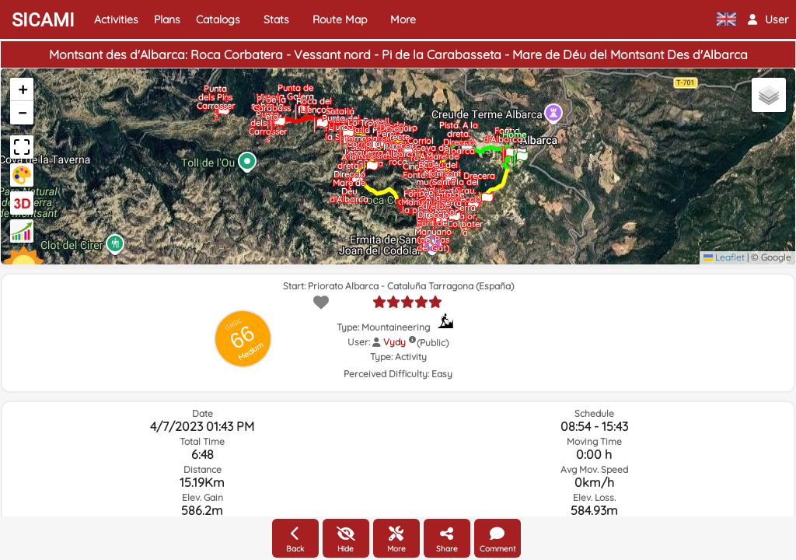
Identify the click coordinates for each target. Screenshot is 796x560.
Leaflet (724, 257)
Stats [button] (276, 19)
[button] (768, 19)
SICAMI (43, 20)
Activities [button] (116, 19)
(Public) (433, 342)
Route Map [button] (339, 19)
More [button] (403, 19)
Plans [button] (167, 19)
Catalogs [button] (218, 19)
